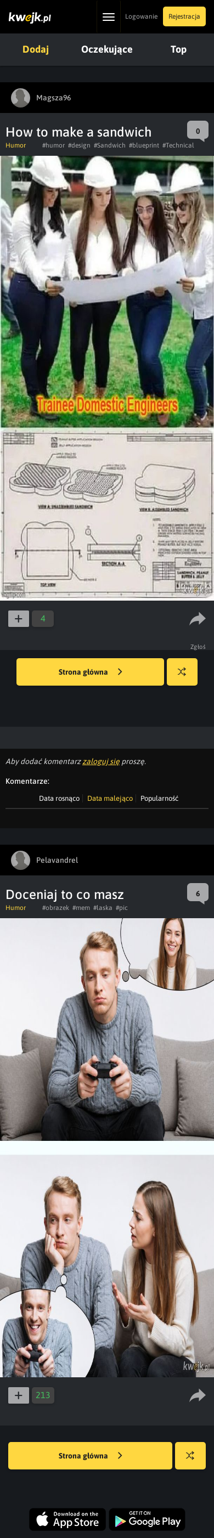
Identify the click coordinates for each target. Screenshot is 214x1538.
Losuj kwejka (186, 677)
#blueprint (144, 145)
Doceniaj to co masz (64, 894)
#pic (122, 908)
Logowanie (141, 16)
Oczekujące (107, 49)
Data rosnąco (59, 798)
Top (179, 49)
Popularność (159, 798)
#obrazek (55, 908)
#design (79, 145)
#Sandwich (110, 145)
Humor (15, 145)
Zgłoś (198, 646)
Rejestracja (184, 16)
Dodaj (35, 49)
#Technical (178, 145)
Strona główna (90, 672)
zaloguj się (101, 761)
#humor (53, 145)
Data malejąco (110, 798)
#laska (102, 908)
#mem (81, 908)
